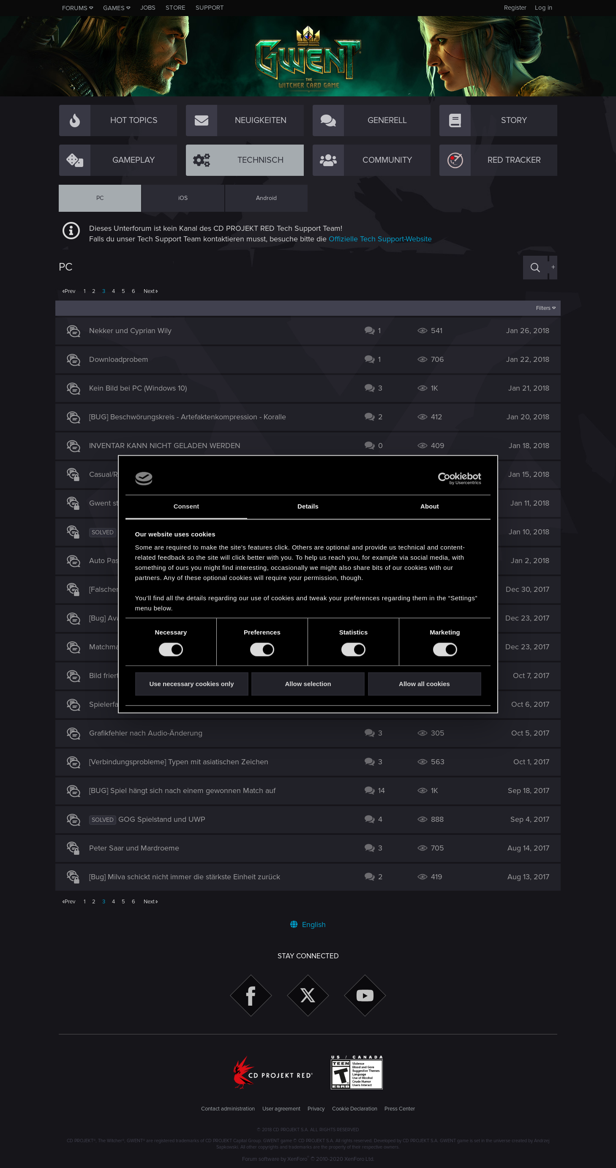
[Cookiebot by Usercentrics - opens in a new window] (444, 478)
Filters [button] (540, 308)
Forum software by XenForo (308, 1159)
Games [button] (114, 8)
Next (149, 291)
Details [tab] (308, 506)
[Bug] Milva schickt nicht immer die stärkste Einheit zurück (188, 876)
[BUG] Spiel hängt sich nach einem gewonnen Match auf (186, 790)
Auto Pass (109, 560)
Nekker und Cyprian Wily (134, 330)
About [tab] (429, 506)
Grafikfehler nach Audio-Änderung (149, 733)
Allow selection (308, 684)
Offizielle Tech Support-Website (380, 238)
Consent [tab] (186, 506)
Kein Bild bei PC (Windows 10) (141, 388)
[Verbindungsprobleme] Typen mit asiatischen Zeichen (182, 761)
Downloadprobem (122, 359)
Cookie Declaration (354, 1108)
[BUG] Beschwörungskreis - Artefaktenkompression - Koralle (191, 416)
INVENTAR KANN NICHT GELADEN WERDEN (168, 445)
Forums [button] (74, 8)
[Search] (535, 267)
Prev (70, 291)
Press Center (399, 1108)
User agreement (281, 1108)
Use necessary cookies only (191, 684)
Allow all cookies (424, 684)
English (308, 924)
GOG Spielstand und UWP (165, 819)
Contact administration (228, 1108)
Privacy (316, 1108)
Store (175, 7)
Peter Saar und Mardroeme (138, 848)
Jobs (147, 7)
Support (210, 7)
